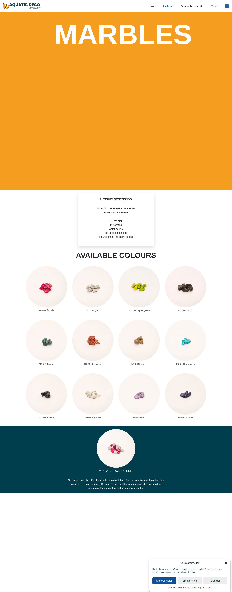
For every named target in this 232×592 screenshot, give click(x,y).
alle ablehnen (190, 582)
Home (153, 6)
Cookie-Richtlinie (175, 589)
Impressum (207, 589)
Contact (215, 6)
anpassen (215, 582)
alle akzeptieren (164, 582)
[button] (225, 564)
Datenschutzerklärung (192, 589)
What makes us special (192, 6)
